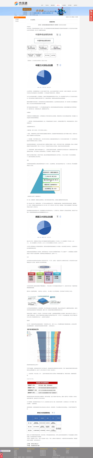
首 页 (42, 5)
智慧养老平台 (29, 450)
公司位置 (67, 450)
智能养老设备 (29, 451)
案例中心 (58, 5)
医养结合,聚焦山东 (34, 443)
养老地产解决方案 (43, 455)
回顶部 (91, 18)
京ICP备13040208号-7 (55, 457)
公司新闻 (17, 19)
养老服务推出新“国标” (35, 445)
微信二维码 (91, 12)
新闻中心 (15, 451)
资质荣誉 (15, 454)
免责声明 (15, 457)
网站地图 (67, 452)
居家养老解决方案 (43, 450)
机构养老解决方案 (43, 452)
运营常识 (75, 5)
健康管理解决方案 (43, 451)
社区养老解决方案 (43, 454)
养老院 (54, 450)
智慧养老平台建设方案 (56, 455)
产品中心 (47, 5)
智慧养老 (54, 452)
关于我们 (69, 5)
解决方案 (52, 5)
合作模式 (64, 5)
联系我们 (15, 452)
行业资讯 (17, 21)
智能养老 (54, 451)
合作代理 (15, 455)
